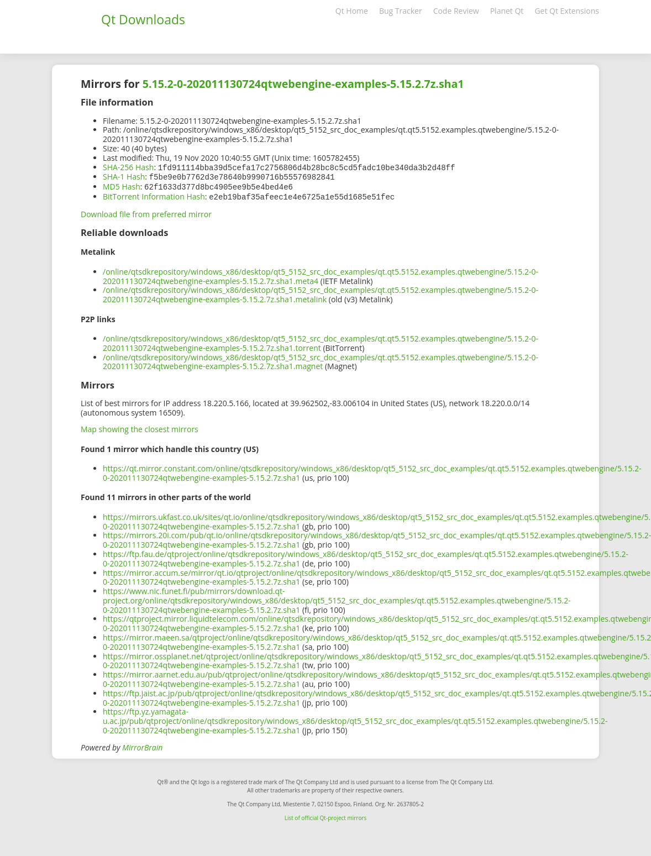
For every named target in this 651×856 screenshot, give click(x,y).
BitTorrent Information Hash (154, 195)
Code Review (456, 11)
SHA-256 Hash (128, 167)
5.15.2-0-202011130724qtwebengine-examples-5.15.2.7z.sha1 (303, 83)
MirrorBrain (142, 745)
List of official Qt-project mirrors (326, 816)
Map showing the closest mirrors (139, 427)
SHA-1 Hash (124, 176)
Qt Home (351, 11)
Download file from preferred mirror (146, 212)
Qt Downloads (143, 19)
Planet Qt (507, 11)
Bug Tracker (400, 11)
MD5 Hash (121, 185)
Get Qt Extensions (566, 11)
